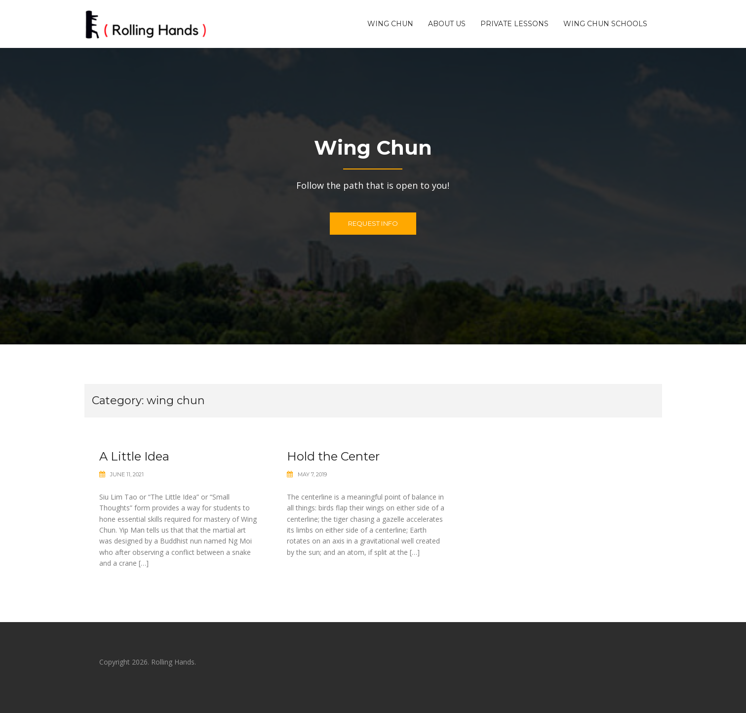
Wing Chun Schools (605, 23)
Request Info (373, 223)
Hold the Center (333, 456)
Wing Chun (390, 23)
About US (447, 23)
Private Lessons (514, 23)
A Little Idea (134, 456)
